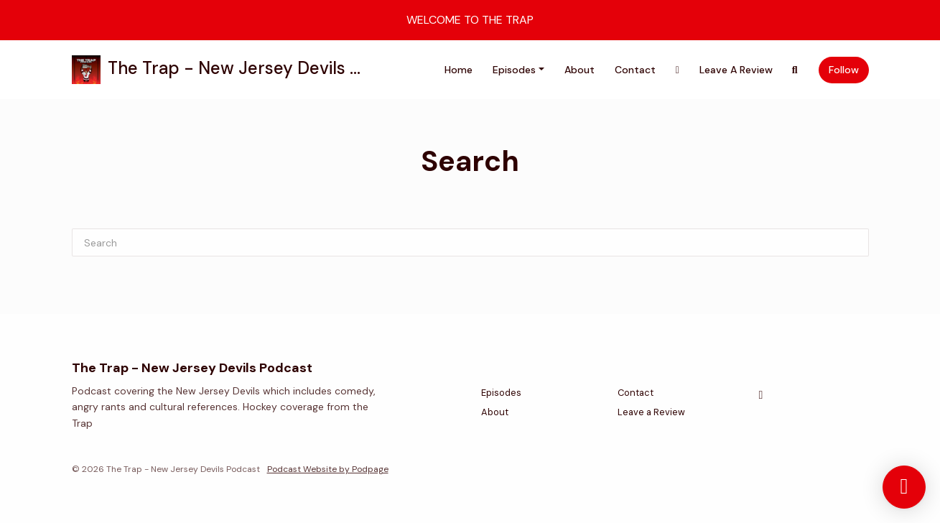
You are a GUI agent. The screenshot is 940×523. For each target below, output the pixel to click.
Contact (635, 69)
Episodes (514, 69)
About (579, 69)
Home (459, 69)
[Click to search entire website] (795, 70)
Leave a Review (736, 69)
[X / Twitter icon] (761, 395)
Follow (844, 69)
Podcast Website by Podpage (327, 469)
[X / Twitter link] (678, 70)
